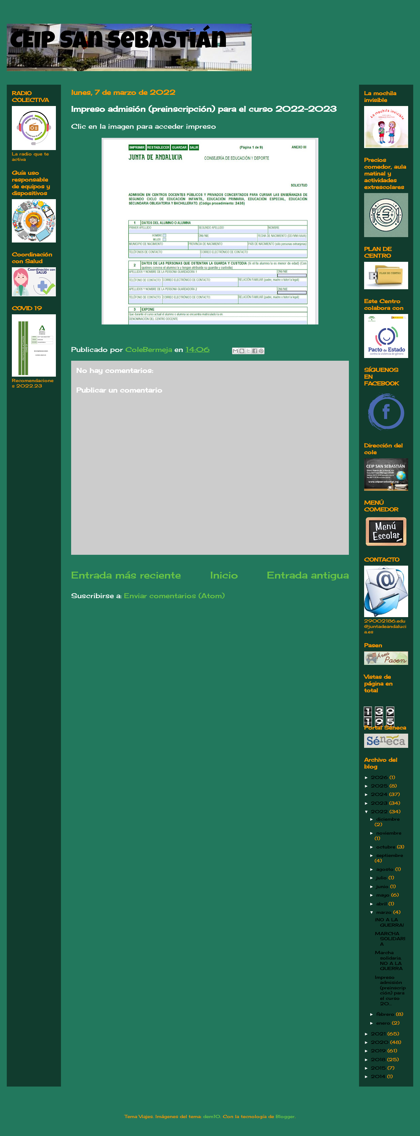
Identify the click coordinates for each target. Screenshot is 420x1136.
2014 (379, 1076)
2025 (380, 785)
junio (383, 886)
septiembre (389, 855)
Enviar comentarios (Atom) (174, 595)
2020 (380, 1042)
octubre (386, 846)
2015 (379, 1068)
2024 (380, 794)
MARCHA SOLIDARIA (390, 939)
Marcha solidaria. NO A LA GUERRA (389, 960)
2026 (380, 777)
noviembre (388, 833)
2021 (379, 1033)
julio (382, 877)
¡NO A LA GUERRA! (389, 922)
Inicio (224, 575)
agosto (385, 869)
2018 (379, 1059)
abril (382, 903)
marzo (384, 912)
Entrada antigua (308, 575)
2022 (380, 811)
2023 (380, 803)
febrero (386, 1014)
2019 (379, 1050)
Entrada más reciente (126, 575)
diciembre (388, 819)
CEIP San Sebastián (118, 43)
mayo (383, 895)
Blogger (285, 1116)
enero (384, 1023)
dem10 (211, 1116)
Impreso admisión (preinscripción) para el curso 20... (390, 990)
